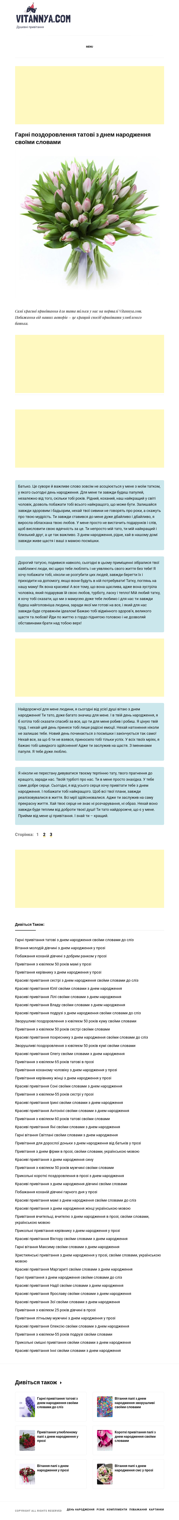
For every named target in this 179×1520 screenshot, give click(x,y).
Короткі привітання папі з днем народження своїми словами (135, 1436)
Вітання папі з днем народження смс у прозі (134, 1468)
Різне (101, 1509)
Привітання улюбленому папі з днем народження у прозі (57, 1436)
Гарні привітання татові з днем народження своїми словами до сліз (57, 1402)
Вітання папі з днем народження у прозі (53, 1468)
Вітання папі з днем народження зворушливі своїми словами (135, 1402)
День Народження (81, 1509)
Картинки (156, 1509)
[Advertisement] (89, 95)
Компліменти (117, 1509)
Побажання (138, 1509)
